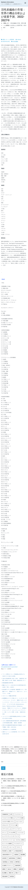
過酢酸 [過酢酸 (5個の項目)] (15, 869)
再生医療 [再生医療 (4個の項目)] (4, 851)
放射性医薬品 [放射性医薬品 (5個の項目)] (12, 858)
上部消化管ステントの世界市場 (9, 729)
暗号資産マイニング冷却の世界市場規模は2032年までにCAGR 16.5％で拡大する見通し (14, 792)
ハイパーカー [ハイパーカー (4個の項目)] (20, 832)
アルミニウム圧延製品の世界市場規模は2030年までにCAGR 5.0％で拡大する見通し (14, 787)
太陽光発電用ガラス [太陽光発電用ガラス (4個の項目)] (7, 854)
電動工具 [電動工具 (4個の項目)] (11, 872)
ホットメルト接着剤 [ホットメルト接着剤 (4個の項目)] (7, 843)
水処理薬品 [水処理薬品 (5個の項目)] (5, 862)
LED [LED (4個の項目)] (11, 814)
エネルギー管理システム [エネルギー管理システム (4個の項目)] (8, 821)
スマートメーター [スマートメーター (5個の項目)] (16, 829)
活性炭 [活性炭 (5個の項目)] (11, 862)
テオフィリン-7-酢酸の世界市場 (9, 695)
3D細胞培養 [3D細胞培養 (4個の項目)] (5, 814)
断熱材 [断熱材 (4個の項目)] (19, 858)
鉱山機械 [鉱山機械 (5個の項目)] (4, 872)
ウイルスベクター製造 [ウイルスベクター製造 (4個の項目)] (7, 818)
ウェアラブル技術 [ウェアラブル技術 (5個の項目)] (19, 818)
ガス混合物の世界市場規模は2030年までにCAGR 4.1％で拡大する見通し (12, 804)
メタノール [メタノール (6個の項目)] (11, 847)
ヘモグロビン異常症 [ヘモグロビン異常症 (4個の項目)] (20, 840)
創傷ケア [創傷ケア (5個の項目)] (11, 851)
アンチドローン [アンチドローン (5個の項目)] (18, 814)
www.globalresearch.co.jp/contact (9, 667)
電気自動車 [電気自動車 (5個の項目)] (5, 876)
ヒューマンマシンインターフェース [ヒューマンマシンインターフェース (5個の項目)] (10, 836)
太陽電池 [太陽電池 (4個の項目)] (16, 854)
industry (19, 39)
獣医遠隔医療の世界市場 (7, 682)
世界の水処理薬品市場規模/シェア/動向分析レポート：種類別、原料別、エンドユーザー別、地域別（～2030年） (13, 798)
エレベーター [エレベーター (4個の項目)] (19, 821)
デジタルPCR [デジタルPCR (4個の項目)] (12, 832)
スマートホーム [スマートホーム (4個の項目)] (6, 829)
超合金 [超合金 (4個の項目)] (9, 869)
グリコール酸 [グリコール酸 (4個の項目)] (14, 825)
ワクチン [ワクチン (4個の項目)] (19, 847)
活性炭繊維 (15, 41)
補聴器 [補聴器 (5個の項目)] (3, 869)
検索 (2, 761)
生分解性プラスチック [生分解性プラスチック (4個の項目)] (7, 865)
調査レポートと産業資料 (8, 39)
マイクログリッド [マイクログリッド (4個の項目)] (18, 843)
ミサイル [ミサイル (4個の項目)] (4, 847)
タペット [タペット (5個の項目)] (4, 832)
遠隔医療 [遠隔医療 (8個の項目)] (21, 869)
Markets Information (7, 2)
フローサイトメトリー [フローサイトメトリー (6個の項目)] (7, 840)
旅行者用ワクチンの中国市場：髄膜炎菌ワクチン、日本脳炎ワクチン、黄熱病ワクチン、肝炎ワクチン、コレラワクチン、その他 (14, 691)
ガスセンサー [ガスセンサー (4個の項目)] (5, 825)
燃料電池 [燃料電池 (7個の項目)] (17, 862)
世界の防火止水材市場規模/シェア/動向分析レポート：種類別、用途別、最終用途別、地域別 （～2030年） (13, 780)
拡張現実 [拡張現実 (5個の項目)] (4, 858)
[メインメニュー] (25, 3)
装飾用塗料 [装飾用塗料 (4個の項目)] (17, 865)
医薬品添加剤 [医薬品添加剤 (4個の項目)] (18, 851)
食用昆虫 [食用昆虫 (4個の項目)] (12, 876)
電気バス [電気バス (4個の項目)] (17, 872)
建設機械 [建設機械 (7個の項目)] (23, 854)
